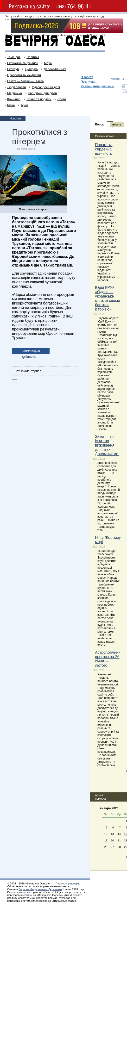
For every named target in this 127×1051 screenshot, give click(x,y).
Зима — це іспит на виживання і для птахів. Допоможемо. (107, 445)
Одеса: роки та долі (46, 87)
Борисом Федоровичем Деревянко (40, 889)
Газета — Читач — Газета (25, 81)
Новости (15, 118)
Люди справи (16, 87)
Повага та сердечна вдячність (104, 149)
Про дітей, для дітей (42, 93)
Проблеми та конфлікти (24, 75)
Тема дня (13, 57)
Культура (31, 69)
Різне (11, 105)
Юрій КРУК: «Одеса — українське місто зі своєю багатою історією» (107, 298)
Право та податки (38, 99)
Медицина (14, 93)
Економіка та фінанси (22, 63)
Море (48, 63)
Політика (32, 57)
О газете (87, 77)
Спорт (61, 99)
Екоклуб (13, 69)
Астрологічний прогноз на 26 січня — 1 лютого (108, 658)
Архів (24, 105)
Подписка (88, 81)
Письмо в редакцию (68, 883)
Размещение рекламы (97, 86)
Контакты (117, 79)
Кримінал (13, 99)
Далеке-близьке (55, 69)
